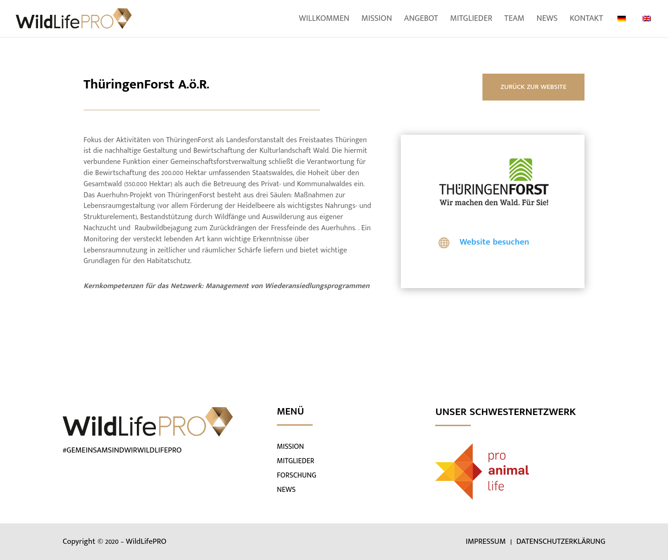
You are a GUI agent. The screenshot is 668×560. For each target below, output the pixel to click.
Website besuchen (494, 242)
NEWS (286, 490)
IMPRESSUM (487, 541)
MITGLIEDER (296, 461)
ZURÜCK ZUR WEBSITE (533, 87)
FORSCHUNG (296, 475)
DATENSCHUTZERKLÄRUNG (560, 541)
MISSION (290, 446)
